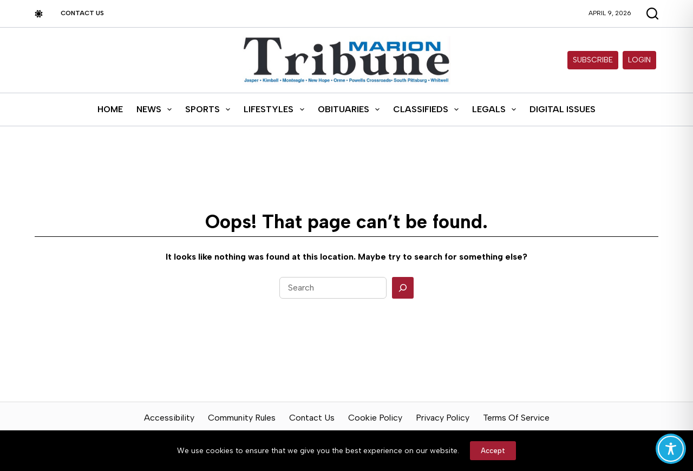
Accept (493, 451)
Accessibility (169, 417)
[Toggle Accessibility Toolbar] (671, 449)
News (156, 109)
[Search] (403, 288)
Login (639, 59)
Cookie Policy (375, 417)
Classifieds (428, 109)
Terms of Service (516, 417)
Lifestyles (276, 109)
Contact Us (82, 13)
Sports (209, 109)
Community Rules (242, 417)
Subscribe (593, 59)
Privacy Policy (442, 417)
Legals (496, 109)
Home (110, 109)
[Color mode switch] (39, 14)
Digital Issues (562, 109)
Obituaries (351, 109)
